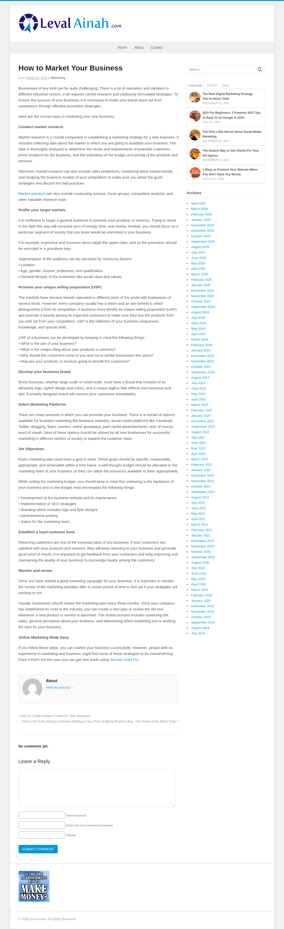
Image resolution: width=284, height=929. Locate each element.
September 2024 (203, 307)
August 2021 (200, 497)
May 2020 (198, 579)
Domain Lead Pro (124, 659)
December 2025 (202, 225)
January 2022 (201, 470)
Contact (157, 47)
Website (71, 835)
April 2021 (198, 519)
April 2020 (198, 584)
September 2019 (203, 622)
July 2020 (198, 568)
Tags (225, 85)
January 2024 (201, 350)
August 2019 (200, 628)
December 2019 (202, 606)
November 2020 (202, 546)
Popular (195, 85)
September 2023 (203, 372)
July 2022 (198, 437)
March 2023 (199, 405)
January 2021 (201, 535)
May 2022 (198, 448)
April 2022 (198, 454)
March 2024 (199, 339)
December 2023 (202, 356)
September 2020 (203, 557)
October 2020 (201, 552)
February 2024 (201, 345)
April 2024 (198, 334)
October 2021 (201, 486)
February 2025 (201, 279)
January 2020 (201, 601)
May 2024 (198, 328)
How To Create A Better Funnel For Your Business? (55, 716)
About (139, 47)
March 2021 (199, 524)
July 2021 (198, 503)
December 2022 (202, 421)
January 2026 (201, 220)
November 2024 (202, 296)
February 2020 (201, 595)
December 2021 (202, 475)
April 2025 (198, 269)
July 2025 (198, 252)
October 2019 (201, 617)
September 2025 (203, 241)
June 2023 (198, 388)
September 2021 (203, 492)
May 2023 (198, 394)
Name (76, 815)
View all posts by (60, 687)
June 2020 (198, 573)
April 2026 (198, 203)
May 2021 (198, 513)
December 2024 (202, 290)
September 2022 (203, 426)
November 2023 (202, 361)
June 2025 (198, 258)
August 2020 (200, 562)
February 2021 (201, 530)
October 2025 (201, 236)
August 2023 (200, 377)
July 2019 (198, 633)
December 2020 (202, 541)
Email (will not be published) (89, 825)
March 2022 (199, 459)
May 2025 (198, 263)
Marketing (58, 78)
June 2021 (198, 508)
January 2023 (201, 416)
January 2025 (201, 285)
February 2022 (201, 464)
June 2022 (198, 443)
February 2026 (201, 214)
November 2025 (202, 230)
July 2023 (198, 383)
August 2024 (200, 312)
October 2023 (201, 367)
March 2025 (199, 274)
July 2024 (198, 318)
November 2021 (202, 481)
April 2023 (198, 399)
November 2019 (202, 611)
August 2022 (200, 432)
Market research (32, 193)
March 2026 (199, 209)
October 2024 (201, 301)
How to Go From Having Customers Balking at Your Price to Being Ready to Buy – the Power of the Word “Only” (100, 721)
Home (122, 47)
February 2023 (201, 410)
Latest (212, 85)
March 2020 (199, 590)
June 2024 (198, 323)
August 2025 (200, 247)
